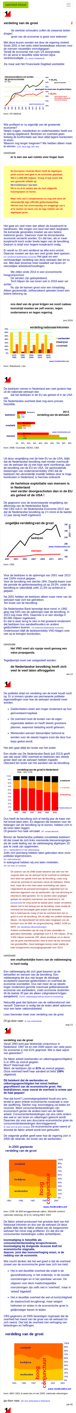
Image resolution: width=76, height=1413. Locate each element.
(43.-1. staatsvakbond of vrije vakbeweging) (21, 850)
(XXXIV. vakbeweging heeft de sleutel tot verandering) (41, 997)
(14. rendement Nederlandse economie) (20, 257)
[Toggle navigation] (68, 4)
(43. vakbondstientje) (12, 859)
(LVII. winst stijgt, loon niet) (28, 147)
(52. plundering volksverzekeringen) (32, 927)
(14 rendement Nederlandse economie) (47, 628)
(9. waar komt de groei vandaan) (17, 1127)
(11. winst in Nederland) (35, 58)
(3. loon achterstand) (33, 1021)
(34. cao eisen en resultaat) (15, 866)
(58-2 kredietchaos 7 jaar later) (24, 185)
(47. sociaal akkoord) (49, 831)
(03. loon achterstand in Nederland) (35, 1401)
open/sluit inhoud (15, 4)
